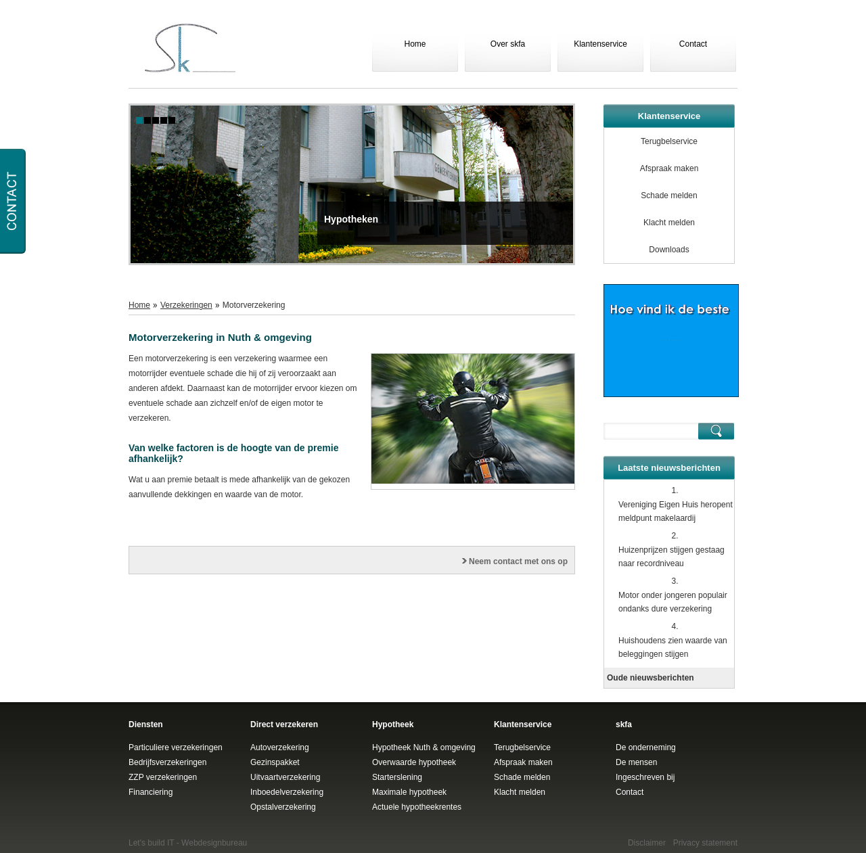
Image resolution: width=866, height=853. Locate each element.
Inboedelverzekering (286, 792)
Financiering (151, 792)
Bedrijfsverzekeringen (167, 762)
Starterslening (397, 777)
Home (415, 44)
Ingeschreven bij (645, 777)
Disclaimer (647, 843)
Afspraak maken (669, 168)
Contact (693, 44)
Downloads (669, 249)
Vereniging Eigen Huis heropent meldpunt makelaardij (675, 511)
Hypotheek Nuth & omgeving (424, 747)
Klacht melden (669, 222)
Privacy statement (705, 843)
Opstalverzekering (283, 807)
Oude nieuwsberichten (650, 678)
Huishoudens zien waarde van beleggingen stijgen (672, 647)
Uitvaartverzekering (285, 777)
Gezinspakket (275, 762)
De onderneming (646, 747)
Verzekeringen (186, 305)
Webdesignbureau (214, 843)
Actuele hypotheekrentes (416, 807)
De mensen (636, 762)
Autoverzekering (279, 747)
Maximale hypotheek (409, 792)
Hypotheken (351, 219)
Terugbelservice (669, 141)
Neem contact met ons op (518, 561)
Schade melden (669, 195)
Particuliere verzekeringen (176, 747)
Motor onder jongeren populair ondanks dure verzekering (672, 602)
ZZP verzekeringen (163, 777)
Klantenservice (600, 44)
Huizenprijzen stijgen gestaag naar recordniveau (671, 556)
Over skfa (508, 44)
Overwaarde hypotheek (414, 762)
